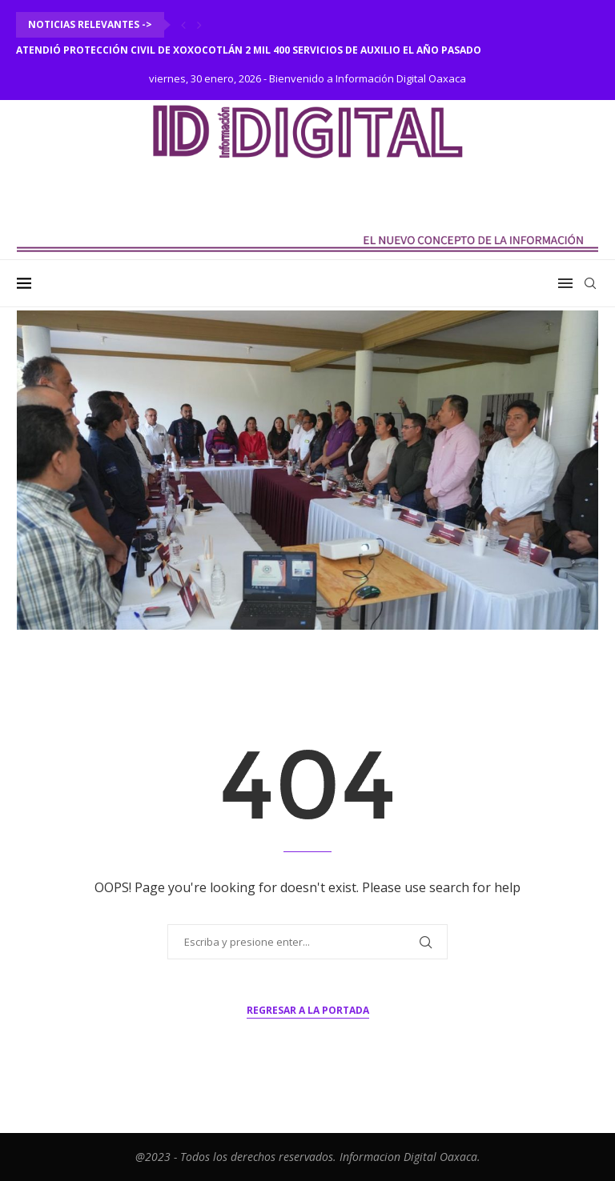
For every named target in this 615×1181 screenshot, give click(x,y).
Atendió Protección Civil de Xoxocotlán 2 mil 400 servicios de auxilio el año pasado (248, 50)
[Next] (199, 25)
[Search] (590, 283)
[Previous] (183, 25)
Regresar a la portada (308, 1010)
